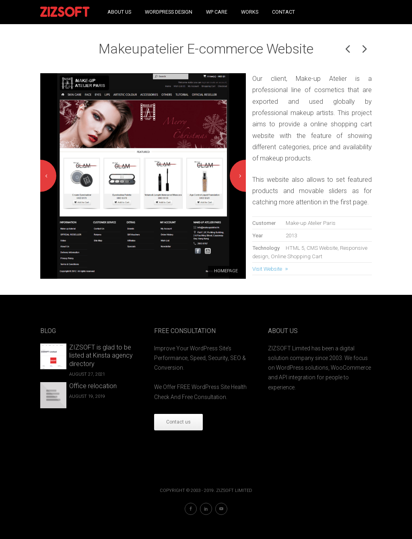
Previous (48, 176)
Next (238, 176)
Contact (283, 12)
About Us (119, 12)
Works (249, 12)
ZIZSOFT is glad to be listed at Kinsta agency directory (101, 356)
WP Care (216, 12)
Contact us (178, 422)
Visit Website (267, 268)
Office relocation (93, 386)
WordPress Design (168, 12)
